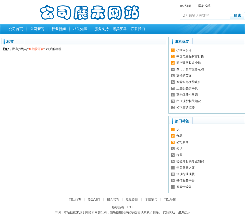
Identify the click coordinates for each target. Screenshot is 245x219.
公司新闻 (37, 29)
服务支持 (101, 29)
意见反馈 (132, 199)
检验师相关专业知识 (190, 161)
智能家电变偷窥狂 (188, 82)
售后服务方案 (185, 167)
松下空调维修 (185, 107)
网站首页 (75, 199)
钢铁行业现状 (185, 174)
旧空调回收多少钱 (188, 63)
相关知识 (80, 29)
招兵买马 (119, 29)
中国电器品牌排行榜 (190, 56)
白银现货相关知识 (188, 101)
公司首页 (16, 29)
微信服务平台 (185, 180)
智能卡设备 (184, 187)
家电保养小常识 (187, 94)
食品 (179, 136)
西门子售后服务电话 (190, 69)
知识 (179, 148)
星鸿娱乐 (184, 212)
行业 (179, 155)
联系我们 (137, 29)
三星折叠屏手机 (187, 88)
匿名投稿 (204, 6)
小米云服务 (184, 50)
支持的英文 (184, 75)
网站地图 (170, 199)
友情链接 (151, 199)
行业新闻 (59, 29)
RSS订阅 (185, 6)
